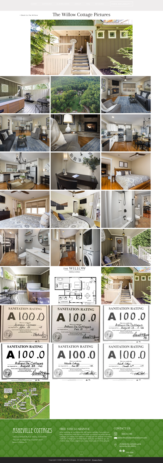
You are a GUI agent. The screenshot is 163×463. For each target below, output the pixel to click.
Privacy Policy (97, 460)
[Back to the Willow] (29, 15)
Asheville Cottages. (69, 460)
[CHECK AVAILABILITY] (121, 4)
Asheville (22, 431)
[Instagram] (124, 451)
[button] (48, 4)
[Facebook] (120, 451)
